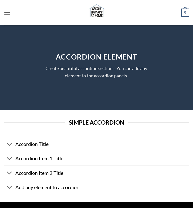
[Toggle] (9, 144)
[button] (7, 12)
